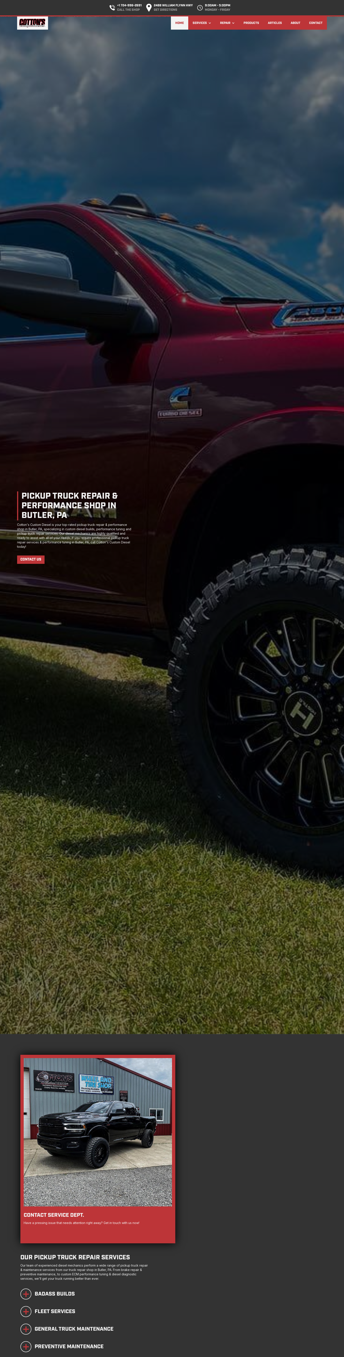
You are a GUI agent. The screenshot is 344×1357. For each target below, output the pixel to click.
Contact (315, 23)
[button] (202, 23)
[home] (32, 23)
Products (251, 23)
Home (179, 23)
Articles (275, 23)
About (295, 23)
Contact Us (30, 559)
